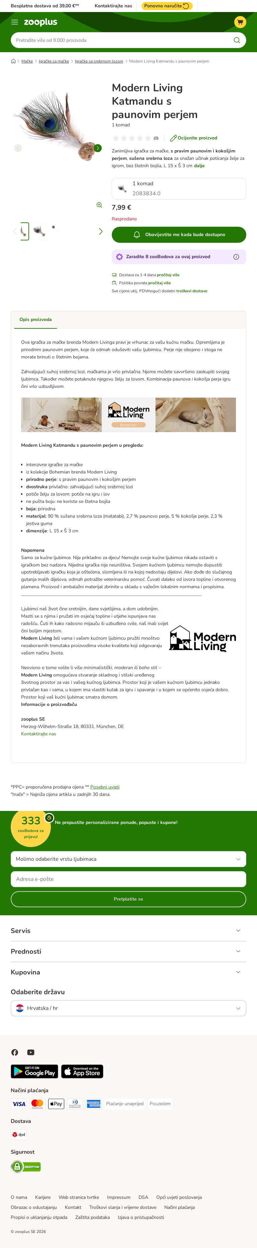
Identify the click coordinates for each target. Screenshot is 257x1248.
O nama (19, 1197)
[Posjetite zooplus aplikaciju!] (34, 1077)
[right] (98, 148)
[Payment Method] (56, 1105)
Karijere (43, 1197)
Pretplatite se (128, 899)
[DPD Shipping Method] (19, 1135)
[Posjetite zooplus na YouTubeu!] (31, 1052)
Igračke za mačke (54, 61)
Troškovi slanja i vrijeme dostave (122, 1207)
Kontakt (73, 1207)
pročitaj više (168, 275)
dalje (199, 166)
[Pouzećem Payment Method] (160, 1104)
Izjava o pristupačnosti (141, 1217)
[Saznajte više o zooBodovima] (236, 257)
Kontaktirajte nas (113, 6)
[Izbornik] (14, 22)
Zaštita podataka (92, 1217)
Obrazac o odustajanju (34, 1207)
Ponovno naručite (167, 6)
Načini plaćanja (179, 1207)
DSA (143, 1197)
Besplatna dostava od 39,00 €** (45, 6)
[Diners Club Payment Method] (75, 1105)
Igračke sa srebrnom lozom (99, 61)
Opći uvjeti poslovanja (179, 1197)
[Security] (26, 1168)
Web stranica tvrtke (79, 1197)
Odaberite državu (38, 992)
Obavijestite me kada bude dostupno (179, 235)
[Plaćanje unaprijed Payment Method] (125, 1104)
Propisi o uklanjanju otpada (39, 1217)
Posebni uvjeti (104, 787)
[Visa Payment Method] (19, 1105)
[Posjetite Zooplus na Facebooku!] (15, 1052)
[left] (18, 148)
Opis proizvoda (35, 319)
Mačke (27, 61)
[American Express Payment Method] (94, 1105)
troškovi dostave (191, 291)
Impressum (119, 1197)
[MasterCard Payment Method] (37, 1105)
